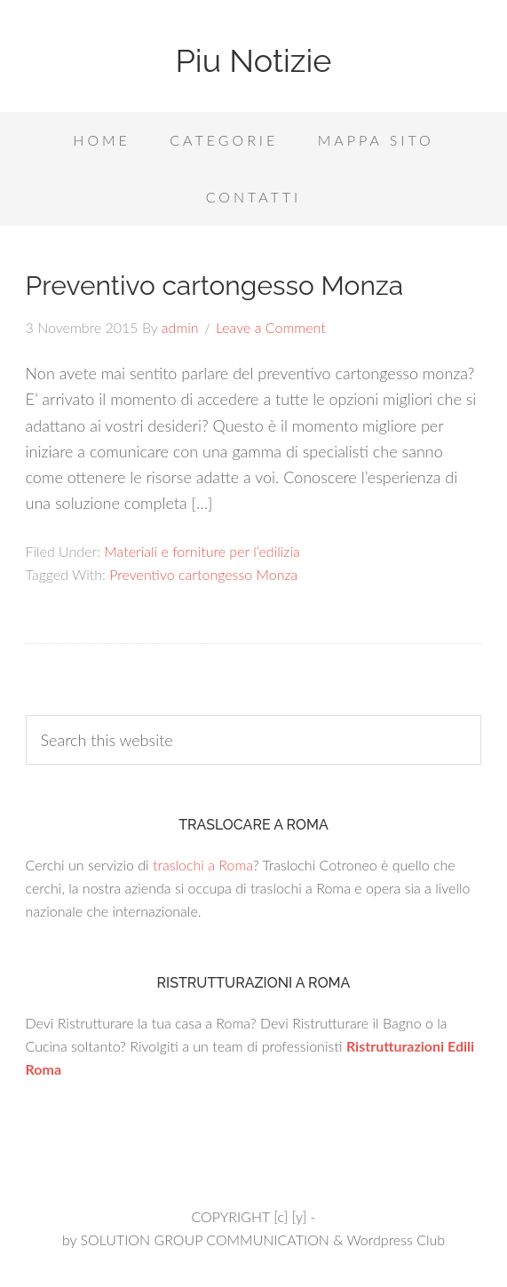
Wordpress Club (395, 1239)
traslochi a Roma (203, 864)
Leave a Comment (271, 327)
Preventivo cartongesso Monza (214, 285)
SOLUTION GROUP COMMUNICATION (204, 1239)
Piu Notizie (253, 60)
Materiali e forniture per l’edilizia (201, 551)
